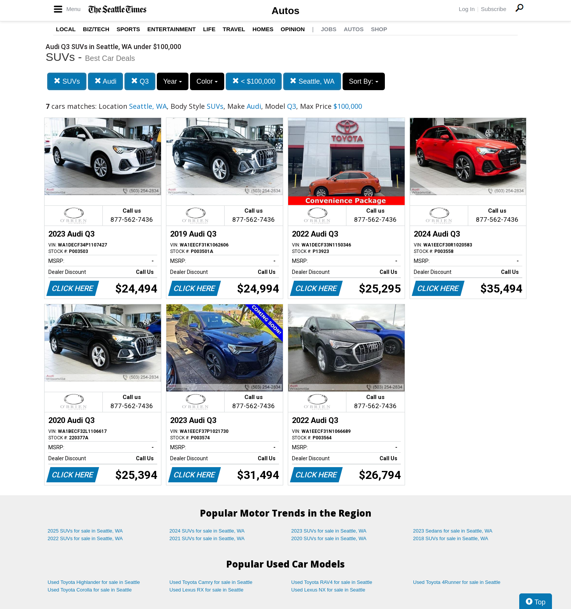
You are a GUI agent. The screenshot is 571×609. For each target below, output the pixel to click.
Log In (467, 9)
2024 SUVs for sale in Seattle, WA (207, 531)
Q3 (140, 81)
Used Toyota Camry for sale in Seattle (210, 582)
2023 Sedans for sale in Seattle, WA (452, 531)
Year (172, 81)
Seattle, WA (312, 81)
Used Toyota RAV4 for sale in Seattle (331, 582)
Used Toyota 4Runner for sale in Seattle (457, 582)
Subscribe (493, 9)
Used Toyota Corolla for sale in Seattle (90, 590)
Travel (234, 29)
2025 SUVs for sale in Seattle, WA (85, 531)
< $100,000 (254, 81)
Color (207, 81)
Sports (128, 29)
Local (66, 29)
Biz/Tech (96, 29)
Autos (285, 10)
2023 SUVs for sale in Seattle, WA (329, 531)
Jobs (329, 29)
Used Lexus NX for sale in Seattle (328, 590)
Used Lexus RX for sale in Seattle (206, 590)
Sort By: (363, 81)
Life (209, 29)
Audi (105, 81)
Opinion (293, 29)
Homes (262, 29)
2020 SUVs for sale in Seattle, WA (329, 538)
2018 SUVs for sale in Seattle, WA (450, 538)
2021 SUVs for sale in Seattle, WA (207, 538)
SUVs (67, 81)
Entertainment (171, 29)
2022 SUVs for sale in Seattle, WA (85, 538)
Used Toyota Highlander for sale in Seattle (94, 582)
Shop (379, 29)
